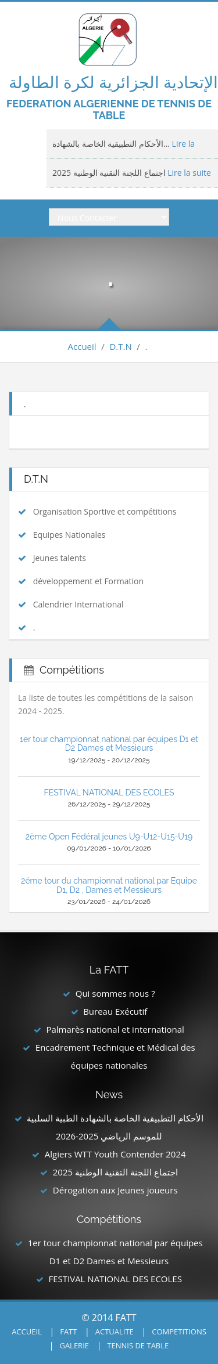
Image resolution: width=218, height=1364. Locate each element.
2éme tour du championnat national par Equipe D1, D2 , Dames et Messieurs (109, 885)
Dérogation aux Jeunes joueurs (115, 1190)
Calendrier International (78, 604)
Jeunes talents (59, 557)
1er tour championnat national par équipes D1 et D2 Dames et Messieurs (109, 743)
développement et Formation (88, 581)
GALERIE (74, 1345)
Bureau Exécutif (115, 1011)
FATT (68, 1331)
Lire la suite (188, 172)
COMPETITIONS (179, 1331)
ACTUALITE (114, 1331)
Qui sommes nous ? (115, 993)
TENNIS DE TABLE (138, 1345)
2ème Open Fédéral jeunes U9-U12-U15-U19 (109, 836)
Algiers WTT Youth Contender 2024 (115, 1154)
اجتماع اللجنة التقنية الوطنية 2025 (115, 1172)
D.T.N (120, 346)
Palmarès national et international (115, 1029)
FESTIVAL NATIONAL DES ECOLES (109, 792)
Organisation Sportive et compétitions (105, 511)
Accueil (82, 346)
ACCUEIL (27, 1331)
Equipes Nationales (69, 534)
